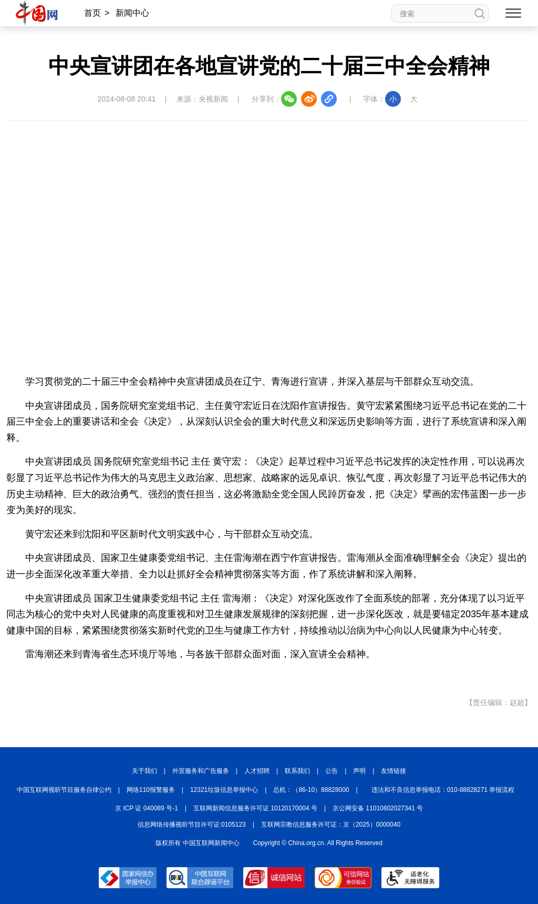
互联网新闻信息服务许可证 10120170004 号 (255, 808)
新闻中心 (132, 12)
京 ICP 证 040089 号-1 (146, 808)
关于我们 (144, 771)
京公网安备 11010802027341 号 (378, 808)
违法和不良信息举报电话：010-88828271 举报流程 (443, 789)
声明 (359, 771)
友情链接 (393, 771)
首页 (92, 12)
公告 (331, 771)
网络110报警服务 (151, 789)
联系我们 (297, 771)
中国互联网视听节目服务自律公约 (64, 789)
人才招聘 (257, 771)
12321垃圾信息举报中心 (224, 789)
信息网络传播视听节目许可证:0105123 (192, 824)
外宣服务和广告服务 (200, 771)
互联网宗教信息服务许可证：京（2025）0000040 (330, 824)
